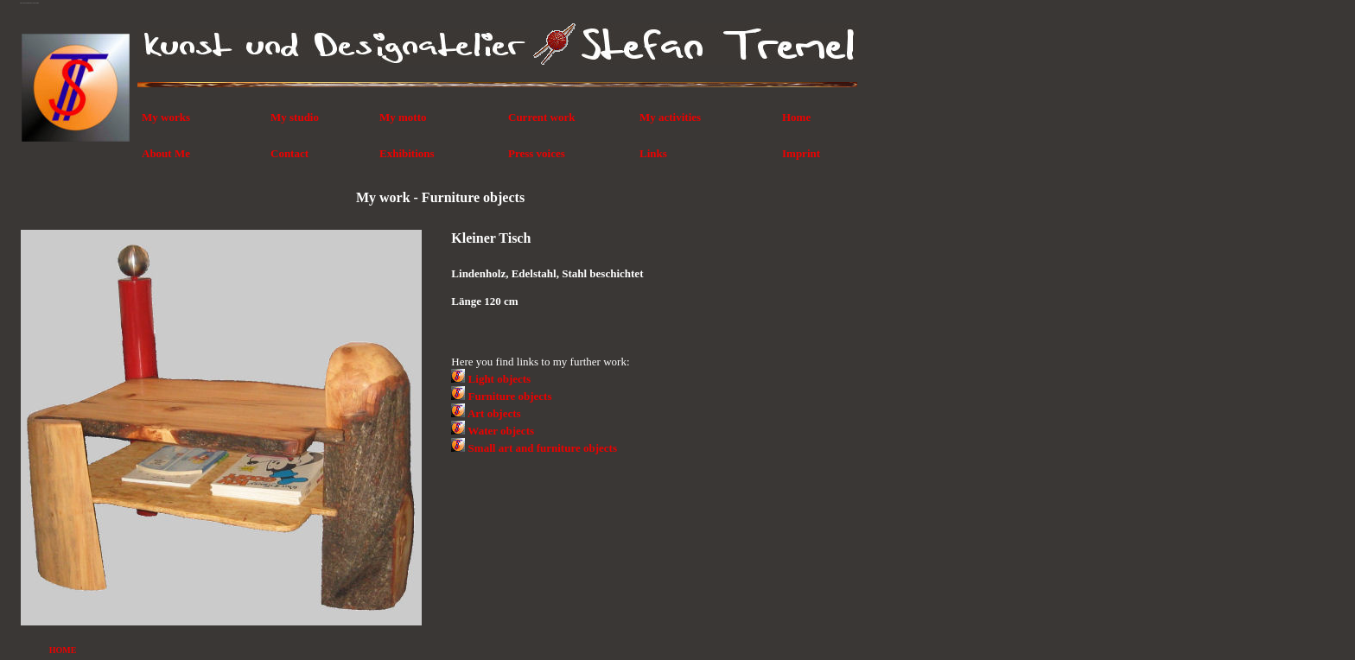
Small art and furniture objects (542, 447)
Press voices (536, 153)
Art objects (494, 413)
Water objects (501, 430)
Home (796, 117)
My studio (294, 117)
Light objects (499, 378)
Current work (541, 117)
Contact (289, 153)
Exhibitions (407, 153)
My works (166, 117)
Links (653, 153)
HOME (63, 650)
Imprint (801, 153)
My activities (670, 117)
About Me (166, 153)
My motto (403, 117)
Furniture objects (510, 396)
